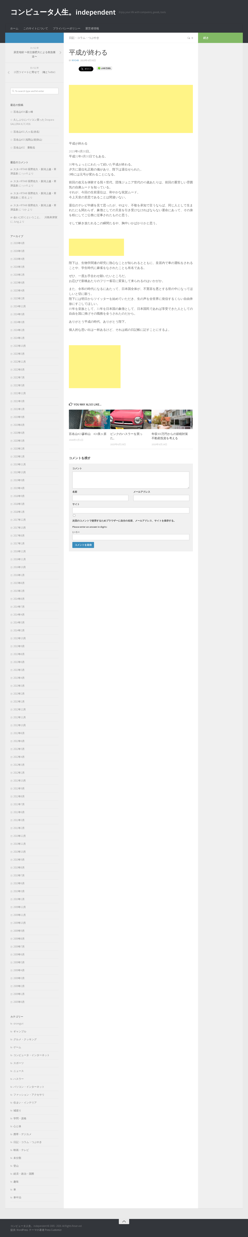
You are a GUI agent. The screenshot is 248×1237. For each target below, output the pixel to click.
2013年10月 (19, 638)
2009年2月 (19, 986)
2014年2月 (19, 630)
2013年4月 (19, 677)
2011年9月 (19, 788)
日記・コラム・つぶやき (84, 38)
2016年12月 (19, 551)
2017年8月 (19, 535)
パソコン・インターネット (28, 1086)
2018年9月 (19, 496)
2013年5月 (19, 670)
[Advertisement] (131, 109)
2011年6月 (19, 812)
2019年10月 (19, 472)
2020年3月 (19, 440)
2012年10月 (19, 725)
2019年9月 (19, 480)
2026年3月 (19, 266)
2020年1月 (19, 456)
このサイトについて (35, 28)
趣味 (16, 1181)
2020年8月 (19, 424)
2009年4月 (19, 970)
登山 (16, 1165)
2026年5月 (19, 251)
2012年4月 (19, 756)
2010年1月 (19, 899)
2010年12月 (19, 835)
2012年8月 (19, 733)
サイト (76, 504)
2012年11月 (19, 717)
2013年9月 (19, 646)
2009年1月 (19, 994)
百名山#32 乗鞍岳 (24, 147)
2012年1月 (19, 772)
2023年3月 (19, 353)
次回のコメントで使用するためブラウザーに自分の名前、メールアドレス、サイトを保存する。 (124, 520)
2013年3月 (19, 685)
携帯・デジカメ (22, 1134)
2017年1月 (19, 543)
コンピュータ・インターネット (31, 1055)
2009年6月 (19, 954)
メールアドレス (141, 491)
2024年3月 (19, 322)
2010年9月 (19, 859)
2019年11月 (19, 464)
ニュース (18, 1071)
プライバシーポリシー (66, 28)
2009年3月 (19, 978)
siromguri (18, 1023)
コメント (77, 468)
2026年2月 (19, 274)
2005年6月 (19, 1001)
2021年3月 (19, 401)
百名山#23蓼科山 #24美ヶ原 (87, 434)
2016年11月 (19, 559)
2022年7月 (19, 377)
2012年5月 (19, 749)
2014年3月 (19, 622)
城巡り (17, 1110)
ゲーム (17, 1047)
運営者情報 (92, 28)
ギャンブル (19, 1031)
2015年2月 (19, 590)
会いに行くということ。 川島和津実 (35, 217)
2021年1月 (19, 409)
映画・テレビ (21, 1150)
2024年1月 (19, 338)
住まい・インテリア (25, 1102)
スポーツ (18, 1063)
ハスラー (18, 1078)
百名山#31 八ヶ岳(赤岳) (26, 131)
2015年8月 (19, 583)
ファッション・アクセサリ (28, 1094)
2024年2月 (19, 330)
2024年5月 (19, 314)
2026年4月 (19, 258)
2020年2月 (19, 448)
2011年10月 (19, 780)
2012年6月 (19, 741)
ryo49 (75, 60)
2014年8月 (19, 598)
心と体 (17, 1126)
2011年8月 (19, 796)
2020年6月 (19, 432)
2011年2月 (19, 828)
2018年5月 (19, 504)
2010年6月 (19, 883)
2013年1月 (19, 701)
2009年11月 (19, 915)
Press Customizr (53, 1230)
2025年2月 (19, 298)
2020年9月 (19, 417)
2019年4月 (19, 488)
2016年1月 (19, 575)
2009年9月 (19, 930)
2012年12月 (19, 709)
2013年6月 (19, 662)
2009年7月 (19, 946)
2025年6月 (19, 282)
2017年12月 (19, 519)
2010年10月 (19, 851)
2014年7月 (19, 606)
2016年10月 (19, 567)
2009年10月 (19, 922)
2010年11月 (19, 843)
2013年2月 (19, 693)
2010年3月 (19, 891)
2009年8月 (19, 938)
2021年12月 (19, 393)
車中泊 (17, 1197)
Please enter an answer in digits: (89, 526)
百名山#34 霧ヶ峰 (23, 111)
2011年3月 (19, 820)
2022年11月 (19, 361)
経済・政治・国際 (23, 1173)
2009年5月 (19, 962)
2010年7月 (19, 875)
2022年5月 (19, 385)
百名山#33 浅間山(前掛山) (27, 139)
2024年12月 (19, 306)
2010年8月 (19, 867)
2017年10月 (19, 527)
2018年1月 (19, 511)
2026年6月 (19, 243)
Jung (16, 221)
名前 (74, 491)
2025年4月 (19, 290)
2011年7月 (19, 804)
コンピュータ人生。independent (62, 12)
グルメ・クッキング (25, 1039)
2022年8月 (19, 369)
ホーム (14, 28)
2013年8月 (19, 654)
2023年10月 (19, 345)
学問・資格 (19, 1118)
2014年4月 (19, 614)
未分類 (17, 1158)
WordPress (22, 1230)
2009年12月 (19, 907)
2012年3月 (19, 764)
